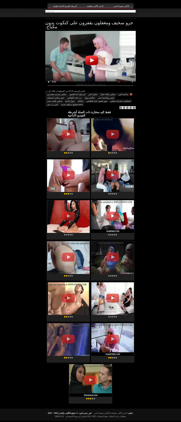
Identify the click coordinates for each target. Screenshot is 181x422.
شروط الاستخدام (73, 417)
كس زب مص (52, 106)
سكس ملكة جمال (107, 95)
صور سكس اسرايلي (55, 99)
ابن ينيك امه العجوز (77, 95)
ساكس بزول (90, 99)
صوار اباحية (70, 102)
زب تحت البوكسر (74, 99)
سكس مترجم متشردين (56, 95)
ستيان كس (92, 95)
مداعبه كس (123, 95)
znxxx (80, 102)
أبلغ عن (48, 92)
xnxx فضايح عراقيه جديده (72, 106)
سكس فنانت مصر (54, 102)
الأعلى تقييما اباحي (121, 6)
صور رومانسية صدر (106, 99)
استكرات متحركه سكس (120, 102)
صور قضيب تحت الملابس (96, 102)
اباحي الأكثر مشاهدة (95, 6)
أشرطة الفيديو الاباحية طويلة (65, 6)
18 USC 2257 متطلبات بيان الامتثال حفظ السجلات (93, 417)
